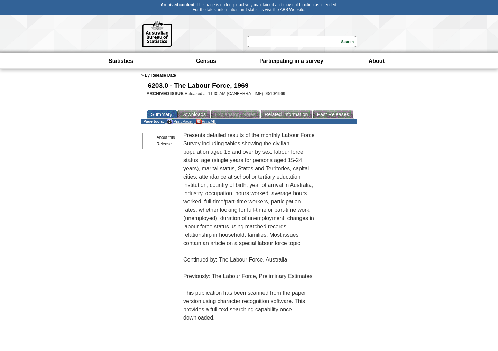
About (377, 61)
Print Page (179, 121)
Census (206, 61)
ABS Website (292, 9)
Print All (205, 121)
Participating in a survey (291, 61)
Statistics (121, 61)
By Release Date (160, 75)
